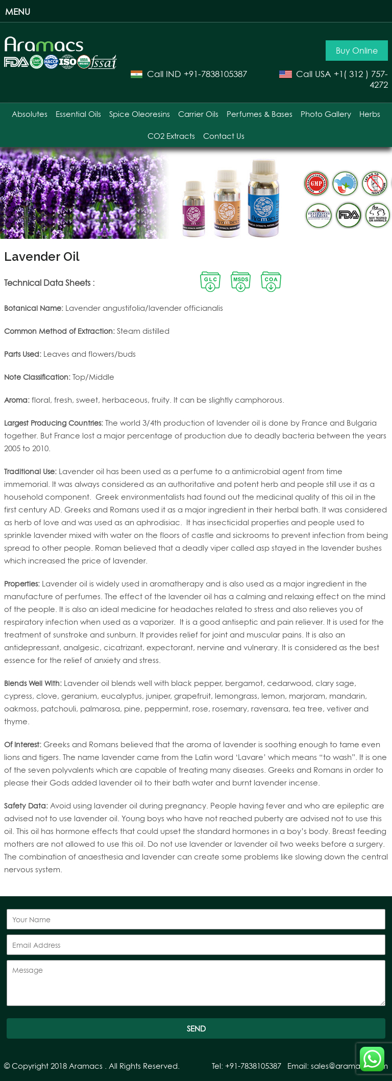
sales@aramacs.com (349, 1066)
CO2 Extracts (171, 136)
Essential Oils (78, 114)
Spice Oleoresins (139, 114)
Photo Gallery (326, 114)
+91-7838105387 (215, 73)
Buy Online (357, 50)
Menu (17, 11)
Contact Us (223, 136)
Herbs (369, 114)
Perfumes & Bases (259, 114)
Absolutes (29, 114)
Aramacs (86, 1066)
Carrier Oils (198, 114)
